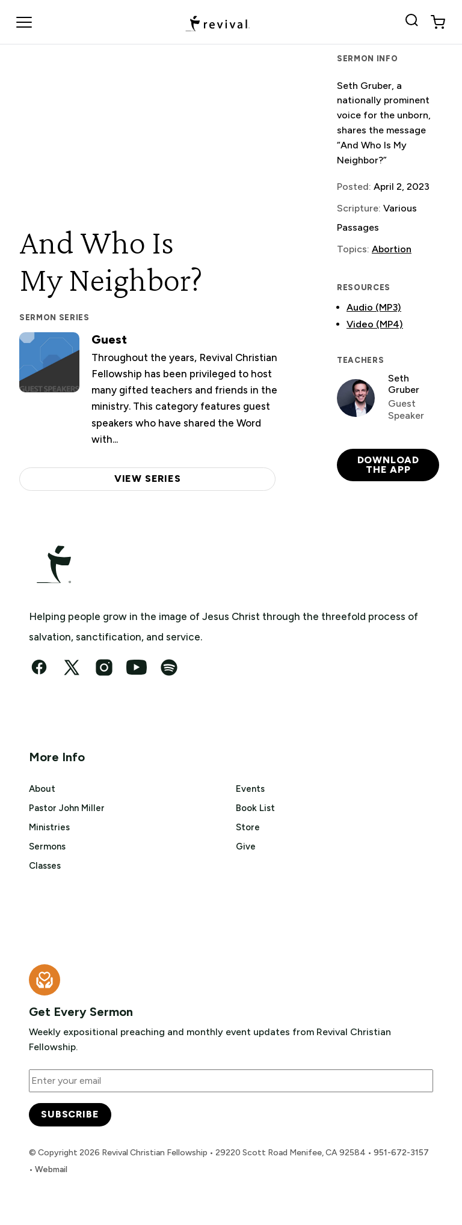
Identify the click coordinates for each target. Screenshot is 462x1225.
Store (248, 827)
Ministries (49, 827)
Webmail (51, 1169)
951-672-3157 (401, 1152)
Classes (45, 865)
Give (246, 846)
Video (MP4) (374, 324)
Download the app (388, 464)
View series (147, 478)
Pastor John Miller (67, 808)
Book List (255, 808)
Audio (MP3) (373, 307)
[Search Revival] (414, 22)
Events (250, 788)
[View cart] (438, 22)
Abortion (391, 249)
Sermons (47, 846)
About (42, 788)
